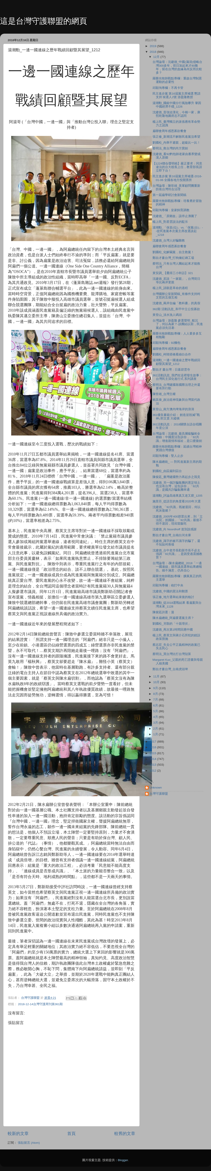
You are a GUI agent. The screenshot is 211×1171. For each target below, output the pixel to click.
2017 (153, 741)
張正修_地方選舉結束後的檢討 (173, 597)
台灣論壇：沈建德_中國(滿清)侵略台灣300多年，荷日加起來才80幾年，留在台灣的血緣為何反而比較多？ (177, 67)
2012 (153, 770)
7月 (156, 699)
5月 (156, 711)
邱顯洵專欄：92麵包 (166, 342)
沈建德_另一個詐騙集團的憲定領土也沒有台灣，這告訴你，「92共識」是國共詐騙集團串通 (176, 486)
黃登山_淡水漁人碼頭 (167, 315)
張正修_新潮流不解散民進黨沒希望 (176, 136)
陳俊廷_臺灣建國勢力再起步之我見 (176, 477)
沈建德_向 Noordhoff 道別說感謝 (174, 529)
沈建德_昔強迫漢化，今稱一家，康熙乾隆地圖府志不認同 (176, 114)
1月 (156, 734)
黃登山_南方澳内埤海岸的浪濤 (173, 409)
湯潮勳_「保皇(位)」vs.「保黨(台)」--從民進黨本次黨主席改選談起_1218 (178, 231)
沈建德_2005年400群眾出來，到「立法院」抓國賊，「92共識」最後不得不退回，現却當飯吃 (178, 520)
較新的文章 (18, 1133)
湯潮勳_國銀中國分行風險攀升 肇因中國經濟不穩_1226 (177, 104)
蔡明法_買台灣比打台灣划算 (172, 654)
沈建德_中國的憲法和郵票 (170, 591)
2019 (153, 46)
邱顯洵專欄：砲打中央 (168, 585)
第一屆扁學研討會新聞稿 (169, 195)
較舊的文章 (124, 1133)
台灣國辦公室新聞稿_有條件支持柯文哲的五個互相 (176, 295)
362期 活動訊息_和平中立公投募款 (176, 309)
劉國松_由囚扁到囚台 (167, 471)
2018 (153, 51)
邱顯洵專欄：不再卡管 (168, 88)
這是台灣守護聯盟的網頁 (43, 21)
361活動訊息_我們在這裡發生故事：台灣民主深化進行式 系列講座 (177, 377)
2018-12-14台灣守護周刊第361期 (40, 1004)
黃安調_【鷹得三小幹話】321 (173, 273)
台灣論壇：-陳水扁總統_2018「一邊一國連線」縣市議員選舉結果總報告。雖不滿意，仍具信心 (177, 567)
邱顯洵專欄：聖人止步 (168, 455)
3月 (156, 722)
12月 (156, 57)
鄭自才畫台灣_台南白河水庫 (172, 535)
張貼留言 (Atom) (29, 1142)
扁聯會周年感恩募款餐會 (169, 131)
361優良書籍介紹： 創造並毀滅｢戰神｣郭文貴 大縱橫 (176, 416)
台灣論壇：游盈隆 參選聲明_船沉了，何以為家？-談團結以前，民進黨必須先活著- (178, 324)
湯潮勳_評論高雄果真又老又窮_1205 (177, 495)
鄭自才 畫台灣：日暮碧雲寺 (171, 369)
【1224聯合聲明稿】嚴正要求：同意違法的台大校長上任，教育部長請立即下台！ (177, 167)
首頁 (71, 1133)
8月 (156, 693)
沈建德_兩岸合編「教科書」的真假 (176, 303)
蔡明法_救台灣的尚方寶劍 (170, 148)
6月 (156, 705)
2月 (156, 728)
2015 (153, 753)
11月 (156, 676)
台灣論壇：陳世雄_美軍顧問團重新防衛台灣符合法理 (176, 187)
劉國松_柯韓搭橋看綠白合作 (172, 354)
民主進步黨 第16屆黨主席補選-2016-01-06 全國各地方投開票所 (177, 178)
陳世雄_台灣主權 (164, 394)
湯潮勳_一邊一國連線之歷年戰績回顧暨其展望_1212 (176, 362)
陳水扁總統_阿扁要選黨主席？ (173, 618)
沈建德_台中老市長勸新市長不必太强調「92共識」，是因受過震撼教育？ (177, 554)
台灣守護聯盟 (158, 793)
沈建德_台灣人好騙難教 (169, 240)
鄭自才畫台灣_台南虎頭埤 (170, 669)
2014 (153, 759)
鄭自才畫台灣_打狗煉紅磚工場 (173, 258)
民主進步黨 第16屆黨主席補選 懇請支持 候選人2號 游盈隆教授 (177, 95)
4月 (156, 717)
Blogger (123, 1160)
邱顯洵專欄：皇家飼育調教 (171, 210)
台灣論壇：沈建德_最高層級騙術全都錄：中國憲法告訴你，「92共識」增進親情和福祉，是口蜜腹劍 (177, 437)
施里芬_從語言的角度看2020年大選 (177, 501)
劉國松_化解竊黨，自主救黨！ (173, 252)
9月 (156, 688)
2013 (153, 764)
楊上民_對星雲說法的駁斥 (170, 221)
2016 (153, 747)
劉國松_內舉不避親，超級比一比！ (176, 142)
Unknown (155, 787)
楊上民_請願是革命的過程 (170, 288)
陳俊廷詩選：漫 (163, 612)
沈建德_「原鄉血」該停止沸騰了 (175, 216)
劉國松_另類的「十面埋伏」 (172, 623)
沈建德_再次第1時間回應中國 (173, 629)
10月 (156, 682)
